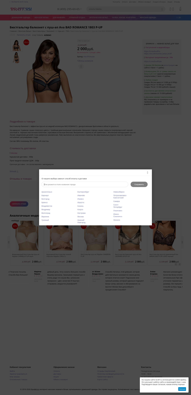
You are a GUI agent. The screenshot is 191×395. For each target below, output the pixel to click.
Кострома (81, 213)
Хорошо (182, 389)
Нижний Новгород (81, 221)
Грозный (45, 220)
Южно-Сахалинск (117, 215)
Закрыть (146, 172)
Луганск (116, 220)
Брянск (45, 202)
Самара (116, 201)
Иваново (81, 195)
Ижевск (80, 199)
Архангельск (47, 192)
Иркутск (80, 202)
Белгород (45, 199)
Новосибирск (118, 192)
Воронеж (45, 216)
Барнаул (45, 195)
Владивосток (47, 206)
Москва (80, 216)
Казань (80, 206)
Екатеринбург (83, 192)
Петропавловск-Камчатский (120, 196)
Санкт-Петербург (117, 206)
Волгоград (46, 213)
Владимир (46, 209)
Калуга (80, 209)
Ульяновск (117, 210)
